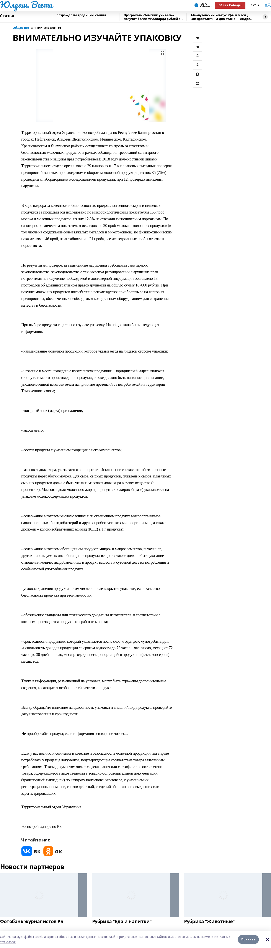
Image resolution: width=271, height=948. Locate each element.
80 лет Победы (230, 5)
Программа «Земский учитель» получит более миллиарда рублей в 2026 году (152, 17)
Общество (21, 28)
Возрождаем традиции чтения (81, 15)
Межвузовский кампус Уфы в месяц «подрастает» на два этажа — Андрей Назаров (221, 17)
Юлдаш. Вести (26, 4)
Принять (248, 939)
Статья (7, 15)
